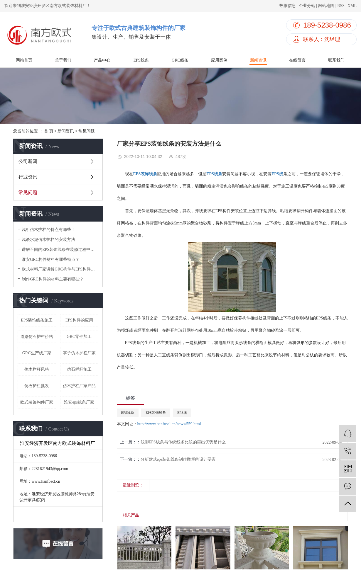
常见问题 (86, 131)
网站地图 (326, 6)
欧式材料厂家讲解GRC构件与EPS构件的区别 (60, 269)
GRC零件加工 (79, 336)
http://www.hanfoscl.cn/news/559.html (169, 424)
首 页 (48, 131)
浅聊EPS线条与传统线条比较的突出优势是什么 (183, 442)
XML (352, 6)
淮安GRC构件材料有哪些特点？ (51, 259)
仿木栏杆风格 (36, 369)
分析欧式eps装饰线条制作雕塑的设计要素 (178, 459)
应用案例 (219, 60)
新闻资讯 (258, 60)
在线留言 (297, 60)
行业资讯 (27, 176)
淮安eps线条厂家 (79, 402)
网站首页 (24, 60)
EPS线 (182, 413)
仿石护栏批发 (36, 386)
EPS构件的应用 (79, 320)
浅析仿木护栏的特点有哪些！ (48, 229)
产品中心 (102, 60)
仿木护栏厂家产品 (79, 386)
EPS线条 (141, 60)
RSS (341, 6)
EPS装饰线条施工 (37, 320)
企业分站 (307, 6)
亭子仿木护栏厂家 (79, 353)
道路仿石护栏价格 (36, 336)
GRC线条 (180, 60)
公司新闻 (27, 161)
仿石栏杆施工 (79, 369)
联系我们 (336, 60)
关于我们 (63, 60)
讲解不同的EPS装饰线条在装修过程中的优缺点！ (60, 249)
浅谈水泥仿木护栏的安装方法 (48, 239)
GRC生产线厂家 (36, 353)
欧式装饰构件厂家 (36, 402)
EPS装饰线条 (156, 413)
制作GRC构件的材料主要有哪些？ (53, 279)
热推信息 (287, 6)
